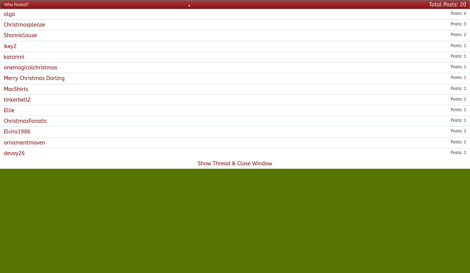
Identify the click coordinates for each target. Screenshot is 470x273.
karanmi (14, 57)
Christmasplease (24, 25)
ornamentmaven (24, 143)
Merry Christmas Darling (34, 78)
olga (9, 14)
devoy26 (14, 153)
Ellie (9, 110)
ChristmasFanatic (25, 121)
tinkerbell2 (17, 100)
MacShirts (16, 89)
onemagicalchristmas (30, 67)
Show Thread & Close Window (235, 163)
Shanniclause (20, 35)
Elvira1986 (17, 132)
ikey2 (10, 46)
